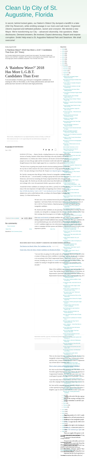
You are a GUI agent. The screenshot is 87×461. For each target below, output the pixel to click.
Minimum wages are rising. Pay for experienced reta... (71, 321)
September (66, 72)
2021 (63, 59)
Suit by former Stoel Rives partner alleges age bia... (70, 360)
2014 (63, 415)
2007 (63, 429)
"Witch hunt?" (66, 174)
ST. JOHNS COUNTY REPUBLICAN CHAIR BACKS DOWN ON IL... (71, 159)
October (65, 70)
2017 (63, 409)
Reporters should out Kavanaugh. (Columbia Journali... (70, 115)
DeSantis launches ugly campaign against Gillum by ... (70, 96)
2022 (63, 57)
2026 (63, 49)
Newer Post (8, 184)
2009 (63, 425)
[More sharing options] (52, 105)
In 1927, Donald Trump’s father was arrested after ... (71, 193)
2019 (63, 63)
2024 (63, 53)
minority (46, 173)
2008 (63, 427)
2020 (63, 61)
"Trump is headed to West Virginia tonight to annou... (70, 180)
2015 (63, 413)
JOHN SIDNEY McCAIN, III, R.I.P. (70, 147)
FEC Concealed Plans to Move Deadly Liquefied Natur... (71, 270)
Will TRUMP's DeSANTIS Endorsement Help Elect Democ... (72, 389)
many (39, 173)
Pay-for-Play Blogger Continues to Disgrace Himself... (70, 125)
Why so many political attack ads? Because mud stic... (70, 219)
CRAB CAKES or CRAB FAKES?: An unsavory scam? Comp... (71, 289)
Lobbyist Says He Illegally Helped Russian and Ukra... (70, 77)
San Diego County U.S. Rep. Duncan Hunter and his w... (71, 172)
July (64, 395)
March (64, 403)
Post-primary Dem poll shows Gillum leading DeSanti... (71, 90)
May (64, 399)
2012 (63, 419)
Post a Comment (11, 181)
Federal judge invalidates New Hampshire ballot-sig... (70, 244)
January (65, 407)
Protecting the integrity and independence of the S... (69, 162)
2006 (63, 431)
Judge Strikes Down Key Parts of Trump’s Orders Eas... (70, 149)
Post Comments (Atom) (16, 187)
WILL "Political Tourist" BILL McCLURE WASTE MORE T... (72, 156)
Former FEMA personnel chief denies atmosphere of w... (71, 328)
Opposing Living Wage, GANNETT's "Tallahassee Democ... (71, 276)
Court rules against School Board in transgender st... (71, 373)
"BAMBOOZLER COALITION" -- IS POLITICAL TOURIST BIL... (71, 228)
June (64, 397)
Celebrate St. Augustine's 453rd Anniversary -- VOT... (70, 119)
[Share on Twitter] (46, 105)
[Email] (49, 105)
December (65, 66)
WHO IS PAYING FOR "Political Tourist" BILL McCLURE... (72, 225)
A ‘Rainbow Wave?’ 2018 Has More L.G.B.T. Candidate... (71, 305)
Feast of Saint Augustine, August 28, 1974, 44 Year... (71, 109)
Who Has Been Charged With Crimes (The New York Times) (71, 169)
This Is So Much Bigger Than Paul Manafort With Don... (71, 331)
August (65, 74)
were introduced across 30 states (52, 146)
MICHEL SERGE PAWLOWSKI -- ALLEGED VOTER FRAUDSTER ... (71, 203)
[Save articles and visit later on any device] (55, 105)
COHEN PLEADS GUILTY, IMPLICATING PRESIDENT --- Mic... (72, 183)
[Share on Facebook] (43, 105)
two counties (55, 216)
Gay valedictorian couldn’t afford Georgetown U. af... (70, 353)
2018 (63, 65)
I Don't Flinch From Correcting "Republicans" (70, 257)
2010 (63, 423)
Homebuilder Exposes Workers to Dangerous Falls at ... (70, 366)
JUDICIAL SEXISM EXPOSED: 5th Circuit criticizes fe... (71, 312)
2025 (63, 51)
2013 (63, 417)
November (65, 68)
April (64, 401)
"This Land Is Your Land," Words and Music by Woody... (71, 293)
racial (42, 173)
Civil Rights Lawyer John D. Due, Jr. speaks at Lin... (71, 251)
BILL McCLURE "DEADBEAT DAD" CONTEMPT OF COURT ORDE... (71, 222)
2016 (63, 411)
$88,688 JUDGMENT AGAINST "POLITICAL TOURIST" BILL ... (70, 131)
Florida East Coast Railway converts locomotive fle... (71, 273)
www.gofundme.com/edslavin (67, 450)
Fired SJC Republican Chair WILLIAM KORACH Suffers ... (71, 344)
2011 (63, 421)
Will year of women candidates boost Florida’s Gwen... (71, 369)
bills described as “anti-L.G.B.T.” (34, 146)
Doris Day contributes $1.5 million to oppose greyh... (71, 386)
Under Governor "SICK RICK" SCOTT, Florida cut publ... (71, 248)
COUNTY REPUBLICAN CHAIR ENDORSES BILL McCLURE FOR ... (72, 363)
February (65, 405)
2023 (63, 55)
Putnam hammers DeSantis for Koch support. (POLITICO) (71, 334)
